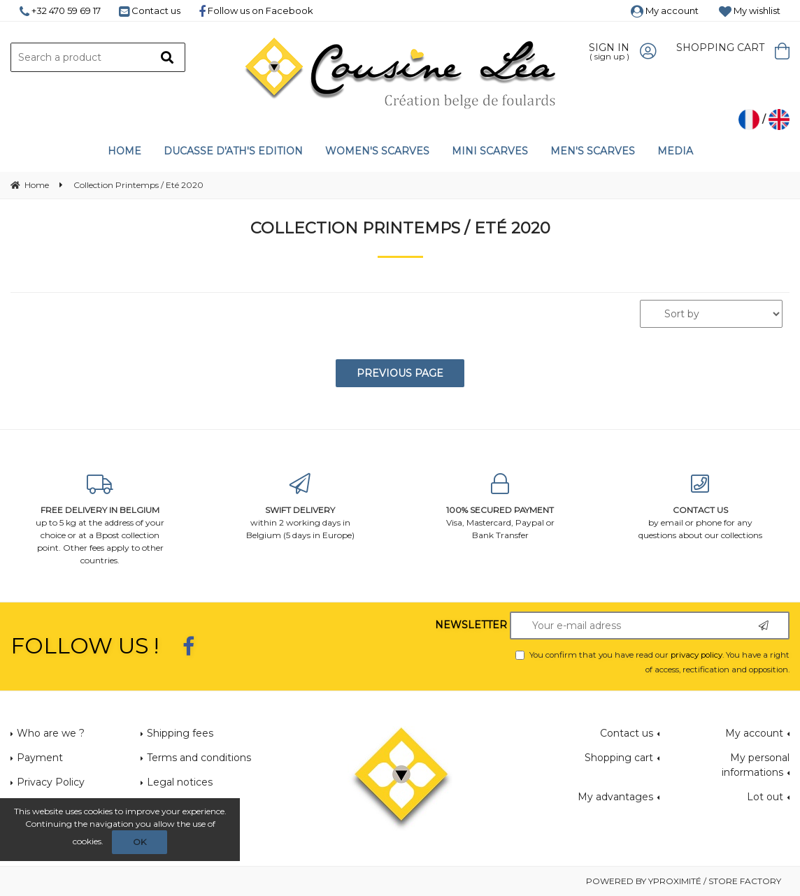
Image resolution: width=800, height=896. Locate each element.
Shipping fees (180, 733)
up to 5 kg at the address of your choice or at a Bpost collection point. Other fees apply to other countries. (100, 519)
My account (665, 10)
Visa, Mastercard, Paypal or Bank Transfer (500, 507)
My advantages (615, 796)
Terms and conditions (199, 757)
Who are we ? (51, 733)
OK (139, 842)
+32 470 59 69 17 (60, 10)
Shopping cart (619, 757)
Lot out (765, 796)
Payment (40, 757)
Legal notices (180, 782)
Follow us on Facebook (256, 10)
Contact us (149, 10)
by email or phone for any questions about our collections (700, 507)
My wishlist (749, 10)
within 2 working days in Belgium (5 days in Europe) (300, 507)
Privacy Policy (51, 782)
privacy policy (696, 655)
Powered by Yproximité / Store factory (683, 881)
